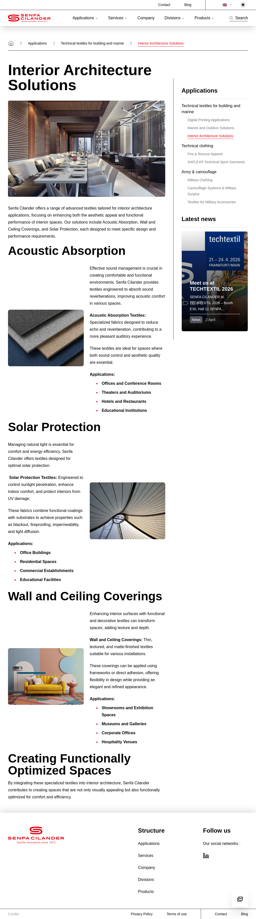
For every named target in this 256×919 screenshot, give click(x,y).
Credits (13, 914)
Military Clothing (200, 180)
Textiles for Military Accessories (212, 202)
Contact (164, 5)
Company (146, 18)
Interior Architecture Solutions (210, 136)
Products (204, 18)
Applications (85, 18)
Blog (187, 5)
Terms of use (177, 914)
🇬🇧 (227, 5)
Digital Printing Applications (209, 120)
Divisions (174, 18)
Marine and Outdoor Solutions (211, 128)
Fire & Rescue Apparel (205, 154)
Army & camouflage (199, 172)
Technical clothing (197, 146)
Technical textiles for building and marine (92, 43)
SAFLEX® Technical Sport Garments (216, 162)
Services (117, 18)
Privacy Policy (141, 914)
